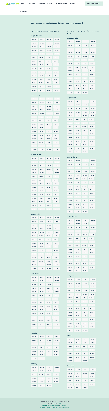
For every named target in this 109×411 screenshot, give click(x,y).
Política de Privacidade (48, 405)
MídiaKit (57, 405)
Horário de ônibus (61, 4)
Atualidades (31, 4)
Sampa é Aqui (51, 407)
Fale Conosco (63, 405)
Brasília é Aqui (65, 407)
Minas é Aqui (43, 407)
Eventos (50, 4)
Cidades (23, 11)
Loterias (72, 4)
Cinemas (42, 4)
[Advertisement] (19, 35)
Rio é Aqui (58, 407)
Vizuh (59, 403)
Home (22, 4)
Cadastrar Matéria (93, 3)
